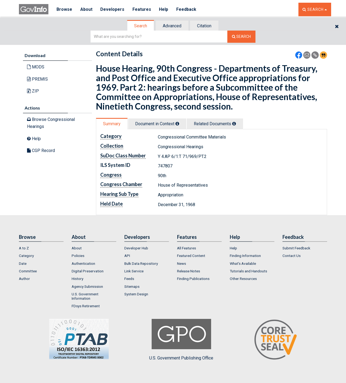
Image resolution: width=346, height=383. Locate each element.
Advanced (172, 25)
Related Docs (215, 123)
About (86, 9)
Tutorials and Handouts (248, 271)
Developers (113, 9)
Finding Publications (193, 278)
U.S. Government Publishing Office (181, 340)
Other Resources (243, 278)
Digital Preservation (88, 271)
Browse (64, 9)
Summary (112, 123)
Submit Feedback (296, 248)
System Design (136, 294)
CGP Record (41, 150)
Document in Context (157, 123)
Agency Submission (87, 286)
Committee (28, 271)
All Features (186, 248)
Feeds (129, 278)
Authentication (83, 263)
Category (26, 255)
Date (22, 263)
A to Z (24, 248)
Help (164, 9)
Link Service (134, 271)
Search (140, 25)
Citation (204, 25)
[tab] (141, 26)
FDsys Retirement (86, 306)
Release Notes (188, 271)
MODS (35, 67)
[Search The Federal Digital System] (241, 37)
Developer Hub (136, 248)
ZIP (33, 91)
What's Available (243, 263)
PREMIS (37, 79)
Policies (78, 255)
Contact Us (291, 255)
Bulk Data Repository (141, 263)
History (77, 278)
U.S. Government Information (85, 296)
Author (24, 278)
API (127, 255)
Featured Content (191, 255)
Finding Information (245, 255)
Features (142, 9)
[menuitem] (41, 248)
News (181, 263)
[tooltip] (177, 123)
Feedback (187, 9)
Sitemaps (131, 286)
